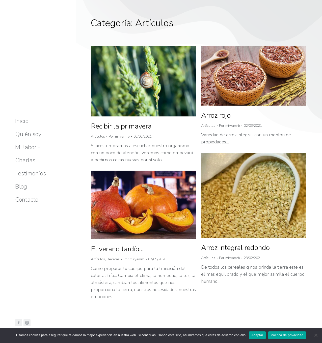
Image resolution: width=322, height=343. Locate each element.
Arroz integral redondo (235, 248)
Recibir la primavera (121, 126)
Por (119, 136)
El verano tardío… (117, 249)
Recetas (113, 259)
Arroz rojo (216, 115)
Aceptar (257, 335)
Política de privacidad (287, 335)
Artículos (98, 136)
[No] (315, 335)
